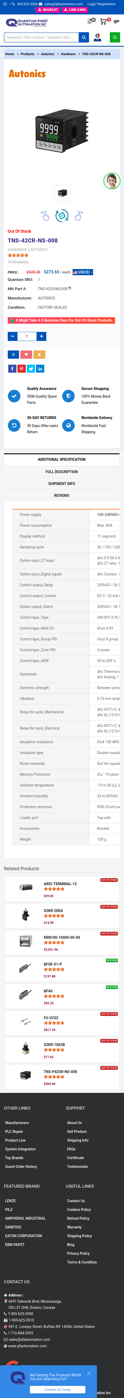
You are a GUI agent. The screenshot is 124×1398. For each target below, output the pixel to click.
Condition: (16, 307)
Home (9, 54)
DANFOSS (13, 1227)
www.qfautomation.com (27, 1346)
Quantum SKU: (20, 279)
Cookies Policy (79, 1210)
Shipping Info (77, 1140)
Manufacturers (17, 1123)
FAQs (71, 1149)
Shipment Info (61, 484)
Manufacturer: (20, 298)
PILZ (9, 1210)
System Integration (20, 1149)
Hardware (68, 54)
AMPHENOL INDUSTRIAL (25, 1218)
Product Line (15, 1140)
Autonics (47, 54)
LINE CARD (75, 10)
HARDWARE (17, 250)
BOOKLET (48, 10)
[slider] (18, 255)
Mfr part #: (17, 289)
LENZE (10, 1201)
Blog (70, 1245)
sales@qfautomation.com (61, 4)
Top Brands (14, 1158)
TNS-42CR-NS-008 (96, 54)
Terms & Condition (82, 1262)
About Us (74, 1123)
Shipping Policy (79, 1236)
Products (27, 54)
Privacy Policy (78, 1253)
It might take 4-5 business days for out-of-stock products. (61, 320)
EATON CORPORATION (23, 1236)
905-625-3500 (25, 4)
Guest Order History (21, 1167)
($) (7, 4)
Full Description (62, 472)
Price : (13, 272)
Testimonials (77, 1167)
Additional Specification (62, 459)
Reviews (61, 495)
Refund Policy (78, 1218)
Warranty (74, 1227)
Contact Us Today (58, 1390)
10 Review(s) (18, 262)
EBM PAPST (15, 1245)
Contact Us (76, 1201)
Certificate (75, 1158)
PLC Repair (14, 1131)
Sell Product (77, 1131)
